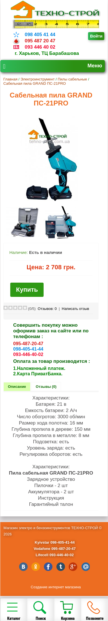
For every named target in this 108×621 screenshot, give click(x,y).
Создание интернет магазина (56, 587)
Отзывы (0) (46, 386)
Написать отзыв (75, 309)
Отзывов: (47, 309)
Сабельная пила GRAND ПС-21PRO (34, 83)
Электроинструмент (38, 79)
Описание (17, 386)
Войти (96, 36)
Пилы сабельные (72, 79)
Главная (10, 79)
